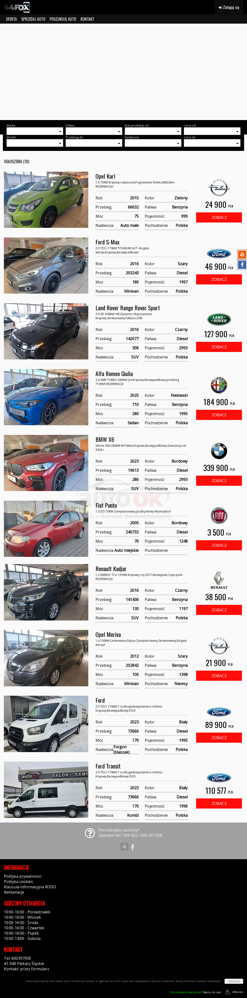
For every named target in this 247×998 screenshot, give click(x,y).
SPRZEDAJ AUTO (33, 19)
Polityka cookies (18, 881)
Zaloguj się (229, 7)
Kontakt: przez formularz (26, 968)
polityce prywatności (209, 981)
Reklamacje (14, 892)
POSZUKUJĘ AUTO (63, 19)
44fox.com (233, 992)
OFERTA (11, 19)
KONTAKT (87, 19)
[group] (123, 72)
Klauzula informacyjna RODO (30, 887)
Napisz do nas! (195, 992)
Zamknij (234, 981)
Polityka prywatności (22, 876)
